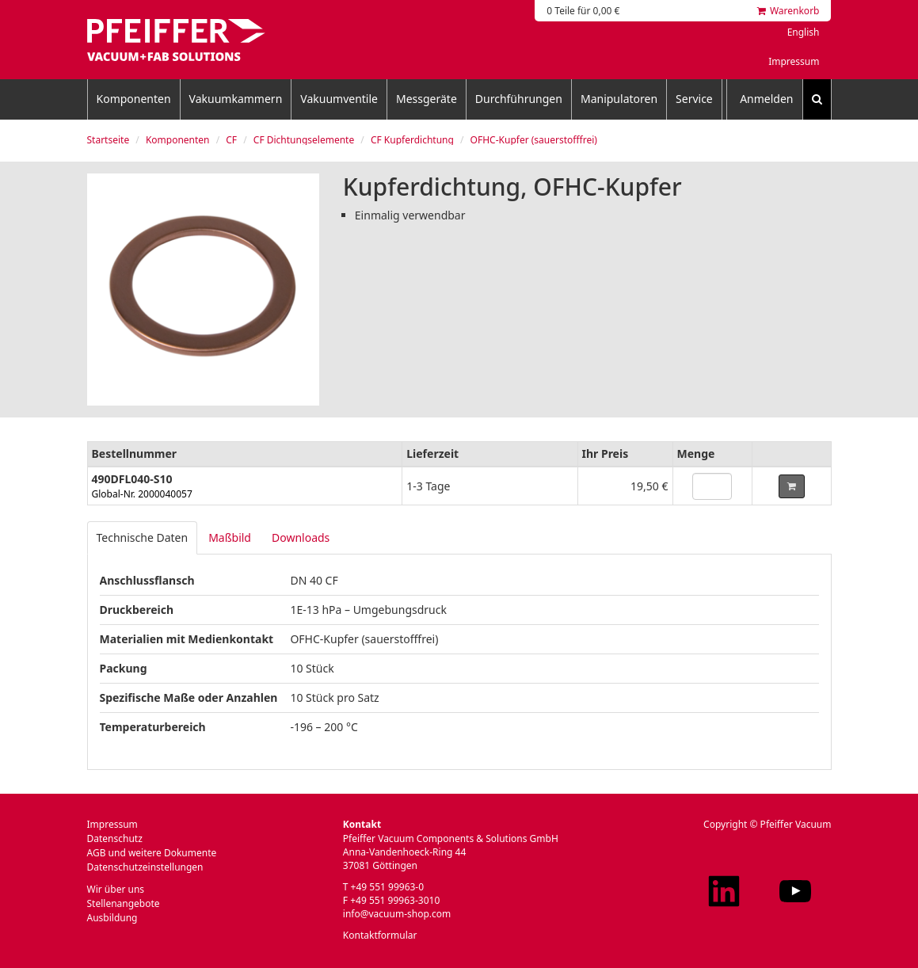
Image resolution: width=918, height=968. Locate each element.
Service (694, 98)
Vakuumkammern (236, 98)
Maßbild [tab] (229, 537)
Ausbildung (112, 917)
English (803, 32)
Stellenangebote (123, 903)
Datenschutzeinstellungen (145, 867)
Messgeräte (426, 98)
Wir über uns (116, 889)
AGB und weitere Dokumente (152, 852)
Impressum (793, 61)
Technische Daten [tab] (143, 537)
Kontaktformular (380, 935)
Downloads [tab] (300, 537)
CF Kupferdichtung (412, 140)
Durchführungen (518, 98)
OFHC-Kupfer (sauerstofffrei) (533, 140)
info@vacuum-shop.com (397, 913)
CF (231, 140)
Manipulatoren (619, 98)
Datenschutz (115, 838)
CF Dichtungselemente (303, 140)
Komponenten (134, 98)
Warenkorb (788, 10)
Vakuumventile (339, 98)
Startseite (108, 140)
